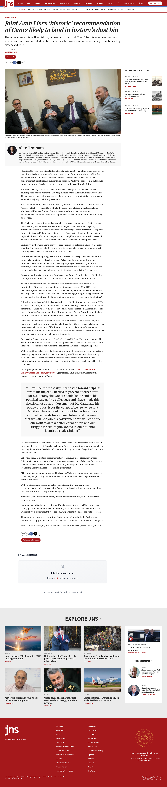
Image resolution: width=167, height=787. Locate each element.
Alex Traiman (11, 52)
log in (56, 578)
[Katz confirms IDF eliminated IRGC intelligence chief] (23, 638)
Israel (20, 3)
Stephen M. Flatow (148, 694)
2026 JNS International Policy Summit (144, 754)
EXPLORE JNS (83, 619)
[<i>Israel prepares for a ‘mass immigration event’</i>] (157, 96)
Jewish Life (64, 3)
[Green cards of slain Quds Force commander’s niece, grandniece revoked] (62, 680)
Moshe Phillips (130, 86)
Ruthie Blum (132, 653)
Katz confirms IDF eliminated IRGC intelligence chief (23, 657)
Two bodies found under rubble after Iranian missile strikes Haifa (102, 657)
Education (75, 10)
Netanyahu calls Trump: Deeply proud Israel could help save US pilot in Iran (60, 658)
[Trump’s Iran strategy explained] (144, 635)
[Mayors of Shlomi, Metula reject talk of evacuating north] (23, 680)
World (37, 3)
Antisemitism (50, 3)
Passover (55, 10)
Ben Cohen (129, 99)
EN (142, 3)
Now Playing (112, 10)
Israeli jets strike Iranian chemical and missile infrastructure (101, 699)
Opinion (100, 3)
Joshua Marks (89, 703)
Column (14, 17)
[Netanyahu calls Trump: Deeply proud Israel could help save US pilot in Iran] (62, 638)
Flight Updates (65, 10)
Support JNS (155, 3)
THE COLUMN (143, 661)
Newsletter (129, 3)
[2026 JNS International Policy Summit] (144, 737)
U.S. (28, 3)
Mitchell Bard (146, 676)
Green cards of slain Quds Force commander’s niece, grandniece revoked (60, 700)
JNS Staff (8, 662)
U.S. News (47, 695)
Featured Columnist (131, 77)
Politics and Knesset (31, 540)
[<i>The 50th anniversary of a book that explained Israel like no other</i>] (157, 81)
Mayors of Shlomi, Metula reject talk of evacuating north (21, 699)
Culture (76, 3)
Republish (10, 57)
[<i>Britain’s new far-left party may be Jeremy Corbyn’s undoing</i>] (157, 110)
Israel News (8, 653)
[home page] (9, 4)
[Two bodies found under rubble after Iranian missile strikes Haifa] (102, 638)
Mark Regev (142, 653)
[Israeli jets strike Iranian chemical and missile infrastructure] (102, 680)
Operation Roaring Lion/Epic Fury (38, 10)
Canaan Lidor (9, 703)
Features (88, 3)
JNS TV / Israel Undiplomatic (137, 644)
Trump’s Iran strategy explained (139, 648)
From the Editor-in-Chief (126, 10)
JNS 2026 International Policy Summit (93, 10)
